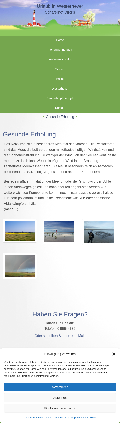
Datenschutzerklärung (57, 417)
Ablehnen (60, 397)
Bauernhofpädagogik (60, 98)
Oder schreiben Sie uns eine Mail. (60, 336)
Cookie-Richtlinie (33, 417)
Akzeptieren (60, 387)
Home (60, 40)
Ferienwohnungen (60, 49)
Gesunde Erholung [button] (60, 117)
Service (60, 69)
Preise (60, 78)
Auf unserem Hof (60, 59)
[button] (114, 354)
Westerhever (60, 88)
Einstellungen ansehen (60, 408)
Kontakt (60, 107)
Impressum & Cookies (83, 417)
